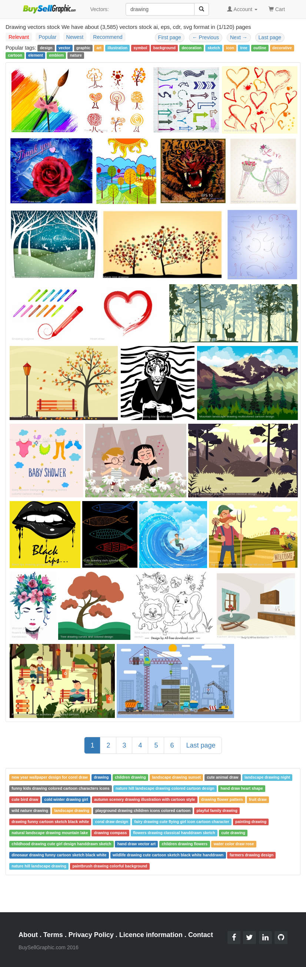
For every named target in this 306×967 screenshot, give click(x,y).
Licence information (151, 935)
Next (238, 37)
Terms (53, 935)
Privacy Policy (91, 935)
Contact (200, 935)
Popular (47, 37)
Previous (205, 37)
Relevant (19, 37)
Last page (270, 37)
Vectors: (99, 9)
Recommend (107, 37)
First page (169, 37)
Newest (75, 37)
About (28, 935)
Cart (277, 8)
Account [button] (242, 9)
